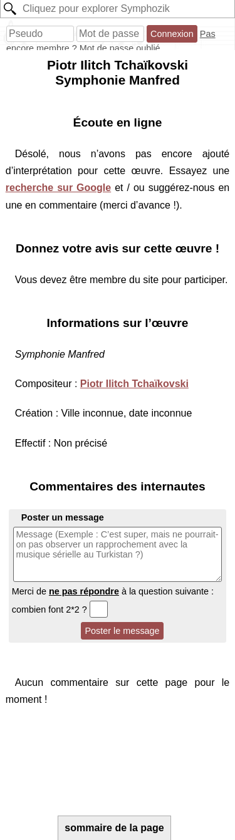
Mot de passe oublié (120, 48)
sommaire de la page (114, 827)
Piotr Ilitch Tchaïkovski (134, 383)
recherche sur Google (58, 187)
